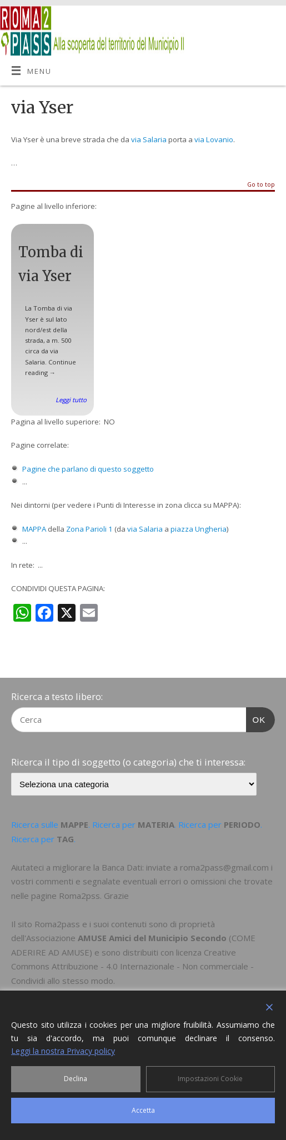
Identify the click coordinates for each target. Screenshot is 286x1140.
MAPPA (34, 529)
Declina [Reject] (75, 1078)
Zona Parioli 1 (89, 529)
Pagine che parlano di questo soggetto (88, 469)
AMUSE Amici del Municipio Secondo (152, 937)
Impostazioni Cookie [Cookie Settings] (210, 1078)
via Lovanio (213, 139)
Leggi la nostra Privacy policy (63, 1051)
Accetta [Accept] (143, 1110)
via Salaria (149, 139)
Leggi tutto (71, 400)
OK (256, 718)
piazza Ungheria (198, 529)
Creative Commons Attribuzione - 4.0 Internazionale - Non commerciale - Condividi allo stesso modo (132, 966)
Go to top (261, 185)
